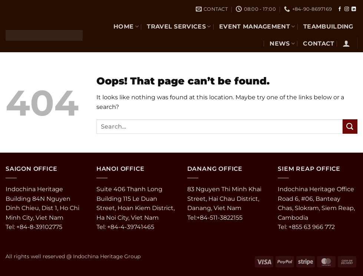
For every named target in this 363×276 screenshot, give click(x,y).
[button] (346, 43)
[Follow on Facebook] (339, 9)
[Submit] (350, 126)
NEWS (282, 43)
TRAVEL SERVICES (179, 26)
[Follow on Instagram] (346, 9)
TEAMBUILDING (328, 26)
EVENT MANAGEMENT (257, 26)
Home (126, 26)
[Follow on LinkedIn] (354, 9)
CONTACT (318, 43)
